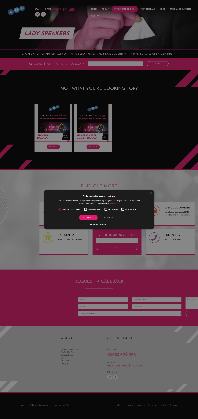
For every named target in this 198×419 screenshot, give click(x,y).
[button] (99, 224)
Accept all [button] (88, 217)
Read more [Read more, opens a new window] (114, 203)
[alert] (99, 209)
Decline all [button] (109, 217)
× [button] (151, 193)
